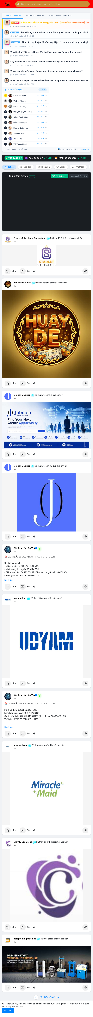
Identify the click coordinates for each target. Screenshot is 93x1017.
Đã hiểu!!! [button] (8, 1010)
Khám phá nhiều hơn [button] (14, 1006)
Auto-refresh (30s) (67, 149)
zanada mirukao (22, 282)
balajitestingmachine (25, 938)
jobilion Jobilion (22, 395)
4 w (15, 241)
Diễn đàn (22, 149)
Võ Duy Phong (19, 101)
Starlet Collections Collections (30, 238)
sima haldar (20, 598)
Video (61, 167)
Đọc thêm (8, 580)
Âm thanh (78, 167)
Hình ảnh (44, 167)
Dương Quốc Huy (20, 128)
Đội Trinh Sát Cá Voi (24, 548)
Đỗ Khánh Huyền (20, 122)
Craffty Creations (23, 842)
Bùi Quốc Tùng (19, 106)
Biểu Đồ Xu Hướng (59, 176)
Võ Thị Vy (17, 139)
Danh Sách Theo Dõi (79, 176)
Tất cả (9, 167)
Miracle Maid (20, 745)
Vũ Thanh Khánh (20, 144)
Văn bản (25, 167)
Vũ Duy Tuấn (18, 133)
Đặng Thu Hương (20, 117)
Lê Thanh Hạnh (19, 95)
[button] (52, 4)
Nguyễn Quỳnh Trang (22, 112)
